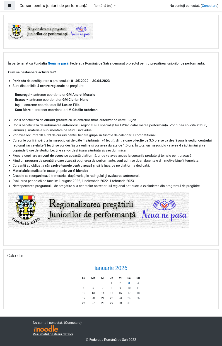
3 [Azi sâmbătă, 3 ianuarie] (129, 283)
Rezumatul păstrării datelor (53, 334)
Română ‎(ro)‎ (103, 6)
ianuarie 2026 (111, 268)
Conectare (209, 6)
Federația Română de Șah (108, 340)
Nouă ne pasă (58, 63)
